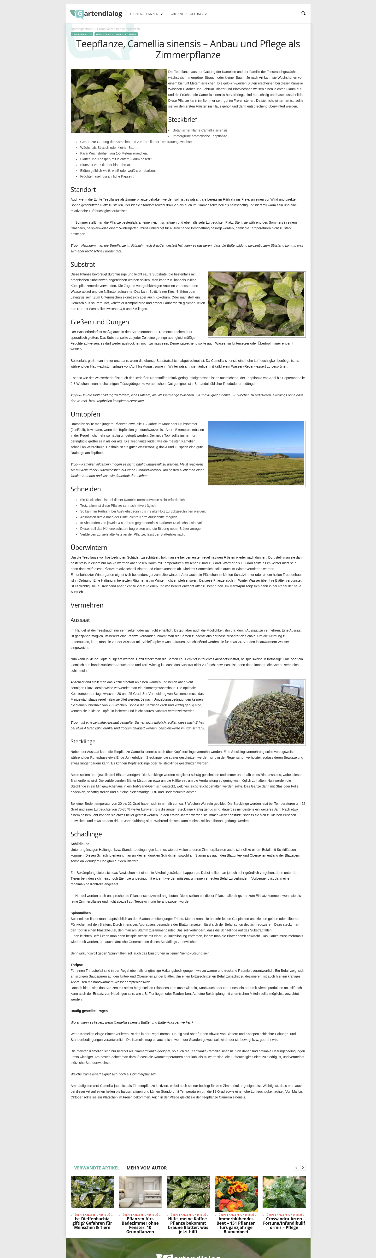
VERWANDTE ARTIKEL (97, 1168)
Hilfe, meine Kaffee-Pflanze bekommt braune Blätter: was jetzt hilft (188, 1225)
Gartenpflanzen (146, 14)
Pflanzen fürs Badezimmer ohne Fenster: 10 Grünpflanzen (140, 1225)
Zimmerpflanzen (82, 29)
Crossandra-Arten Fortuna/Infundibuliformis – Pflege (284, 1223)
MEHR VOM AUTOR (147, 1168)
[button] (303, 13)
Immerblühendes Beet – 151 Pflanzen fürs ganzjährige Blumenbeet (236, 1225)
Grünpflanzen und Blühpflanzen (116, 34)
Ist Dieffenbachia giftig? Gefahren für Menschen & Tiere (92, 1223)
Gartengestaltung (188, 14)
